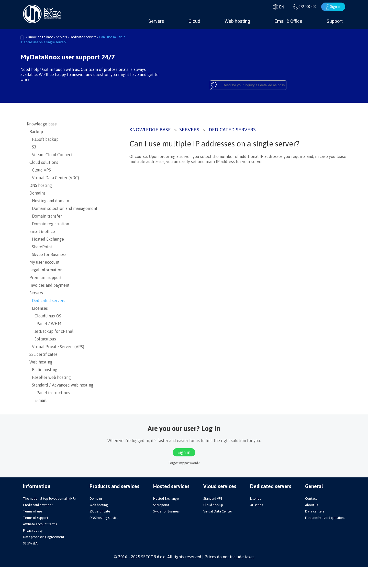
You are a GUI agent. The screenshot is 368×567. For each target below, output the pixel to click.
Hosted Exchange (45, 239)
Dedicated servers (232, 129)
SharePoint (39, 246)
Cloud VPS (39, 170)
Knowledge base (150, 129)
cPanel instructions (48, 392)
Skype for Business (46, 254)
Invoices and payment (48, 285)
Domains (36, 193)
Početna (22, 37)
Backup (35, 131)
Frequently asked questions (325, 518)
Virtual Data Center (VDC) (53, 177)
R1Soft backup (43, 139)
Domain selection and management (62, 208)
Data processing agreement (43, 537)
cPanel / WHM (44, 323)
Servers (156, 21)
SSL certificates (42, 354)
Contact (311, 498)
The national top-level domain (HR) (49, 498)
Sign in (333, 6)
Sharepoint (161, 505)
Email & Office (288, 21)
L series (255, 498)
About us (311, 505)
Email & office (41, 231)
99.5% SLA (30, 543)
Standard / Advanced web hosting (60, 385)
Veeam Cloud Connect (50, 154)
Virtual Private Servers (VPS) (55, 346)
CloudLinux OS (44, 316)
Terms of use (32, 511)
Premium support (44, 277)
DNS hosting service (104, 518)
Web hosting (237, 21)
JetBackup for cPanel (50, 331)
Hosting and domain (48, 200)
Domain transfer (44, 216)
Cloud (194, 21)
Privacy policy (32, 530)
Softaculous (41, 339)
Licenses (37, 308)
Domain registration (48, 223)
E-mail (37, 400)
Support (335, 21)
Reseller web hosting (49, 377)
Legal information (44, 270)
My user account (43, 262)
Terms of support (35, 518)
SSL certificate (100, 511)
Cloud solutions (42, 162)
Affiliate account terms (40, 524)
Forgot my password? (184, 463)
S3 (31, 147)
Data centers (314, 511)
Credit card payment (38, 505)
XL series (256, 505)
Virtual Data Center (217, 511)
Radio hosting (42, 369)
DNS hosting (39, 185)
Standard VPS (212, 498)
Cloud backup (213, 505)
